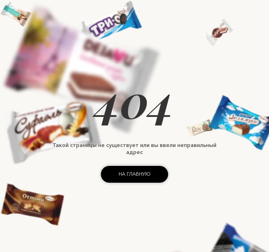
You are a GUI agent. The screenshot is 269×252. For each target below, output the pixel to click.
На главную (135, 174)
